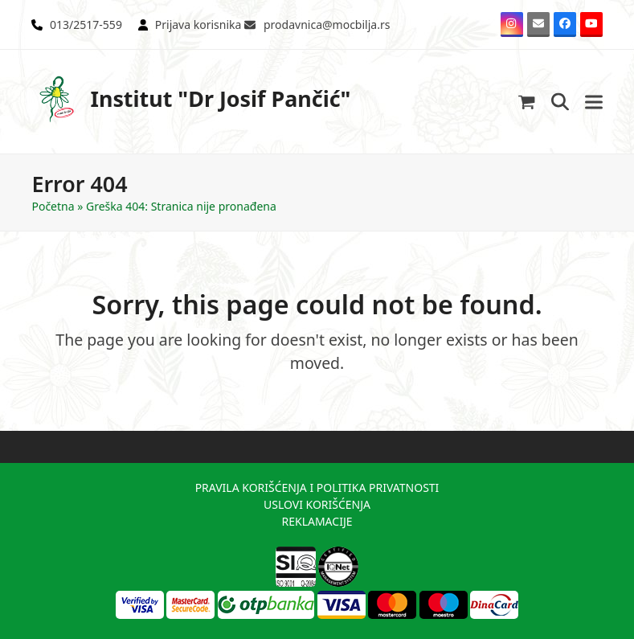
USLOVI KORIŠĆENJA (317, 504)
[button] (526, 101)
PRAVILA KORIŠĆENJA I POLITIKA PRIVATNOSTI (317, 487)
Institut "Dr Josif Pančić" (190, 99)
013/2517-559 (86, 24)
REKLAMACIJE (316, 521)
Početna (52, 206)
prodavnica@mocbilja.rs (327, 24)
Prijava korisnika (198, 24)
